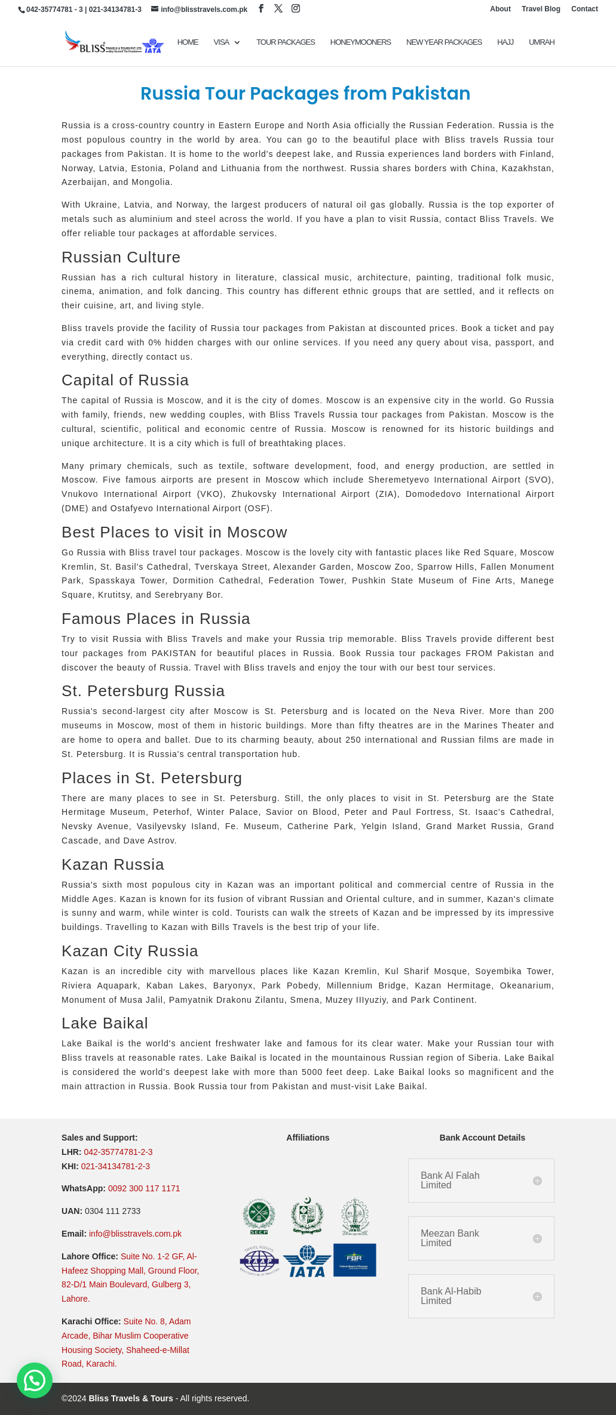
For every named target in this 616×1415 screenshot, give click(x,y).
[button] (35, 1380)
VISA (221, 42)
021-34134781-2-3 (115, 1166)
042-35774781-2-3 (118, 1152)
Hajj (505, 42)
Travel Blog (541, 9)
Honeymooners (360, 42)
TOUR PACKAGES (285, 42)
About (500, 9)
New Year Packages (444, 42)
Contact (584, 9)
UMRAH (541, 42)
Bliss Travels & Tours (130, 1398)
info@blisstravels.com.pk (135, 1233)
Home (187, 42)
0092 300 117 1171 (144, 1188)
